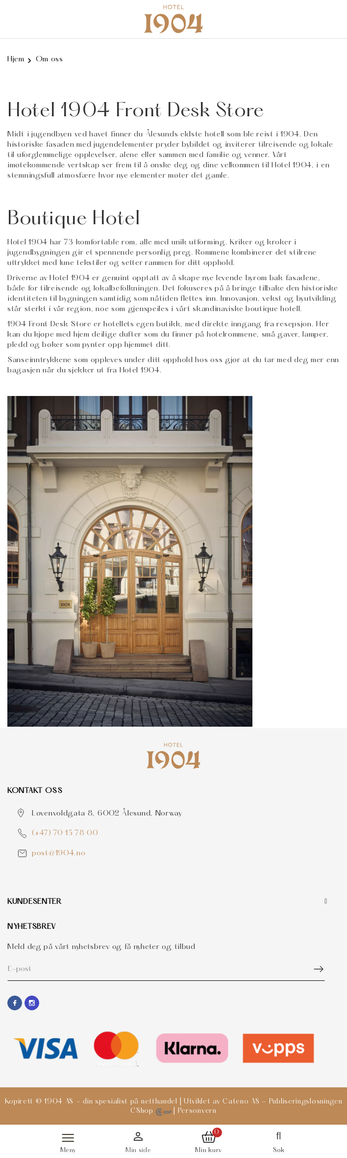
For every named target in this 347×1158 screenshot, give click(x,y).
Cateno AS (241, 1101)
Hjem (16, 59)
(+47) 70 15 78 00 (65, 833)
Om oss (49, 59)
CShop (150, 1111)
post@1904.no (58, 853)
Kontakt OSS (35, 791)
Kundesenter (34, 902)
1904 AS (59, 1101)
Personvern (197, 1111)
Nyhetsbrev (31, 927)
